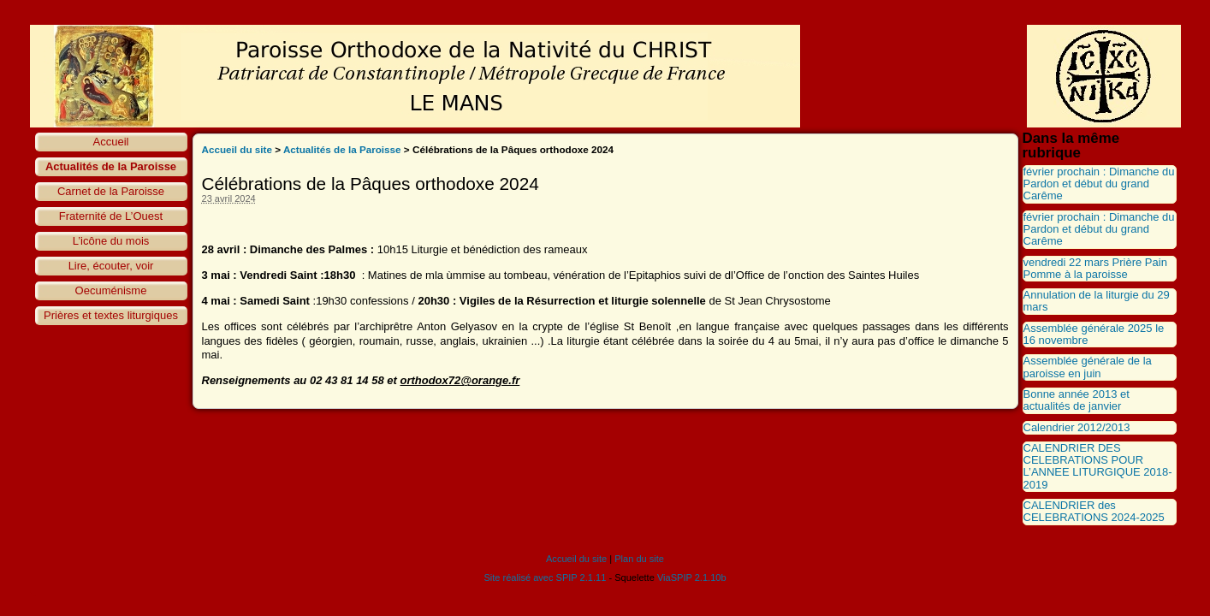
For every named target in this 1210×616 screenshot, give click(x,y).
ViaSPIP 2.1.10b (692, 577)
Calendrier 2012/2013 (1076, 427)
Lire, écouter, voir (111, 265)
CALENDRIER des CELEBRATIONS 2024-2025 (1094, 511)
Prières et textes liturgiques (111, 315)
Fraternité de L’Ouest (111, 216)
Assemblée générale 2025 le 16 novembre (1094, 334)
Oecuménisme (111, 290)
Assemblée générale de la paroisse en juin (1087, 366)
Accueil (111, 141)
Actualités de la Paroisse (110, 166)
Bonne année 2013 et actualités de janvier (1076, 400)
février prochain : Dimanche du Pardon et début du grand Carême (1099, 184)
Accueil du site (237, 149)
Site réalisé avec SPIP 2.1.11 (544, 577)
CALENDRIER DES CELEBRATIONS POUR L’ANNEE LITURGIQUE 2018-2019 (1097, 466)
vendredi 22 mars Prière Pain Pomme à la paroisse (1095, 268)
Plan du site (639, 559)
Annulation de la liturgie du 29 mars (1096, 300)
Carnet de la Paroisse (110, 191)
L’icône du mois (111, 240)
